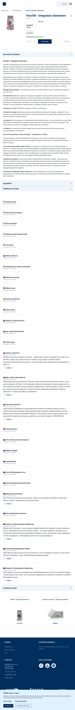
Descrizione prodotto (11, 54)
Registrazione (9, 647)
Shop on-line (4, 10)
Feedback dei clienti (11, 189)
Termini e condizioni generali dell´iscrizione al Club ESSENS (54, 648)
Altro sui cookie (7, 701)
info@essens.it (9, 678)
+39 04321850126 (10, 671)
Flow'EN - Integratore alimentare (34, 10)
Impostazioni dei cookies (23, 705)
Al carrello (44, 41)
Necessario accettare (20, 701)
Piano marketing (9, 650)
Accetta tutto (8, 705)
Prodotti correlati (10, 588)
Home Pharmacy (17, 10)
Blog (6, 653)
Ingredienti (7, 183)
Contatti (8, 660)
